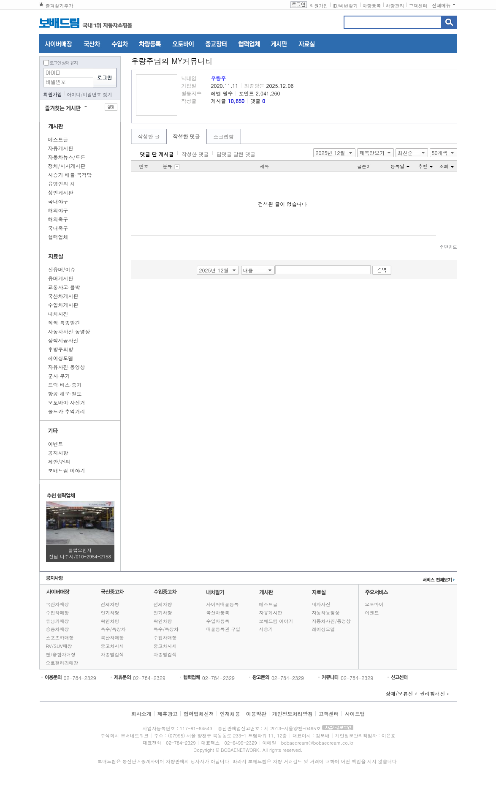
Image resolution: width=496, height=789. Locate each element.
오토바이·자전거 (66, 402)
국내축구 (58, 227)
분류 (171, 166)
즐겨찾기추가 (59, 6)
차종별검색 (112, 654)
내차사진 (58, 313)
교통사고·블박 (64, 287)
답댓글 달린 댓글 (236, 154)
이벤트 (55, 443)
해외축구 (58, 219)
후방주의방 (60, 349)
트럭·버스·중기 (65, 384)
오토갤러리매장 (62, 663)
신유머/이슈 (62, 269)
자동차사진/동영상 (331, 621)
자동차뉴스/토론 (67, 157)
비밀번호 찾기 (97, 94)
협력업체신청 (198, 713)
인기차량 (110, 612)
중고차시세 (112, 646)
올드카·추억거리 (66, 411)
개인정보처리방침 (292, 713)
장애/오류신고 (401, 693)
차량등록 (372, 6)
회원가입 (318, 6)
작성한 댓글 (186, 136)
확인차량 (110, 621)
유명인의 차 (61, 183)
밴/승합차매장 (61, 654)
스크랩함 (224, 136)
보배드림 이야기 (66, 470)
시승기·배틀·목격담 (70, 174)
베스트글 (58, 139)
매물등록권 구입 (223, 629)
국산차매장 (57, 604)
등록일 (399, 166)
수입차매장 (57, 612)
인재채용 (230, 713)
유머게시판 (60, 278)
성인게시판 (60, 192)
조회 (446, 166)
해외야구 (58, 210)
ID (335, 6)
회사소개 (141, 713)
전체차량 (110, 604)
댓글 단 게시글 (157, 154)
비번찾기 (348, 6)
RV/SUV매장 (59, 646)
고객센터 (418, 6)
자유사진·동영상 (66, 366)
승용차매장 (57, 629)
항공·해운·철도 (65, 393)
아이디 (74, 94)
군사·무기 (59, 375)
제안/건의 (59, 461)
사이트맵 (355, 713)
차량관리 (395, 6)
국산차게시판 (63, 295)
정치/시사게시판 (67, 165)
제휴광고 (167, 713)
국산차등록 (218, 612)
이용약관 (256, 713)
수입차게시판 (63, 304)
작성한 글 (149, 136)
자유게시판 (60, 148)
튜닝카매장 (57, 621)
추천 (425, 166)
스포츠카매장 (60, 637)
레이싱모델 (60, 358)
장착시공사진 (63, 340)
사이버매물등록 (222, 604)
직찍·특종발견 (64, 322)
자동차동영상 (326, 612)
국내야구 (58, 201)
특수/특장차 (113, 629)
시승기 (266, 629)
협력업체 (58, 236)
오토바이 (374, 604)
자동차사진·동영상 (69, 331)
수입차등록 (218, 621)
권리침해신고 (435, 693)
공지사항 (58, 452)
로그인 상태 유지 (63, 63)
